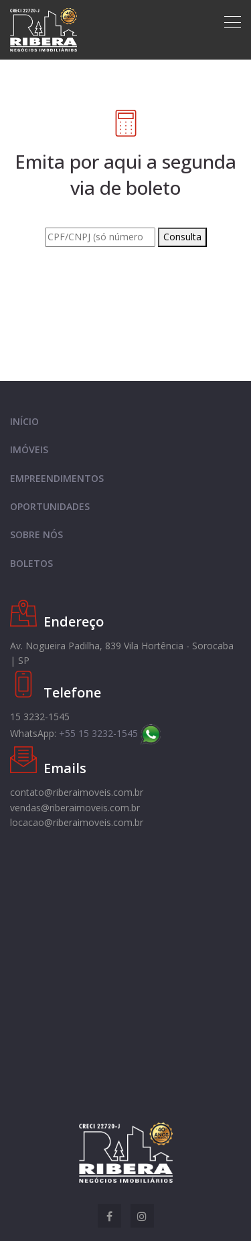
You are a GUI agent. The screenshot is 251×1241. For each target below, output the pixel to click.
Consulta (182, 236)
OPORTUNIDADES (50, 506)
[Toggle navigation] (232, 22)
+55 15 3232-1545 (110, 733)
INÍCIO (24, 421)
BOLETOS (31, 563)
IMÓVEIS (29, 449)
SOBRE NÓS (36, 534)
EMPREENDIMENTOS (57, 478)
